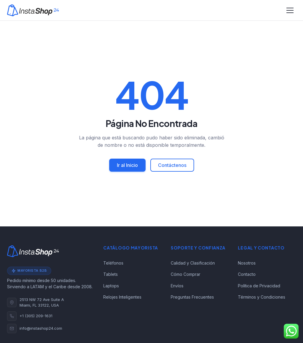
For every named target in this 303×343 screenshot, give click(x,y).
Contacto (247, 274)
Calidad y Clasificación (193, 262)
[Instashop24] (33, 10)
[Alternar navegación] (290, 10)
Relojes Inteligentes (122, 296)
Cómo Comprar (185, 274)
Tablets (110, 274)
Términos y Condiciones (261, 296)
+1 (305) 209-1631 (36, 315)
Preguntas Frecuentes (192, 296)
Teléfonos (113, 262)
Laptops (111, 285)
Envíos (177, 285)
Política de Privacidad (259, 285)
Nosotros (247, 262)
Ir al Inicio (127, 165)
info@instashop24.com (41, 328)
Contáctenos (172, 165)
